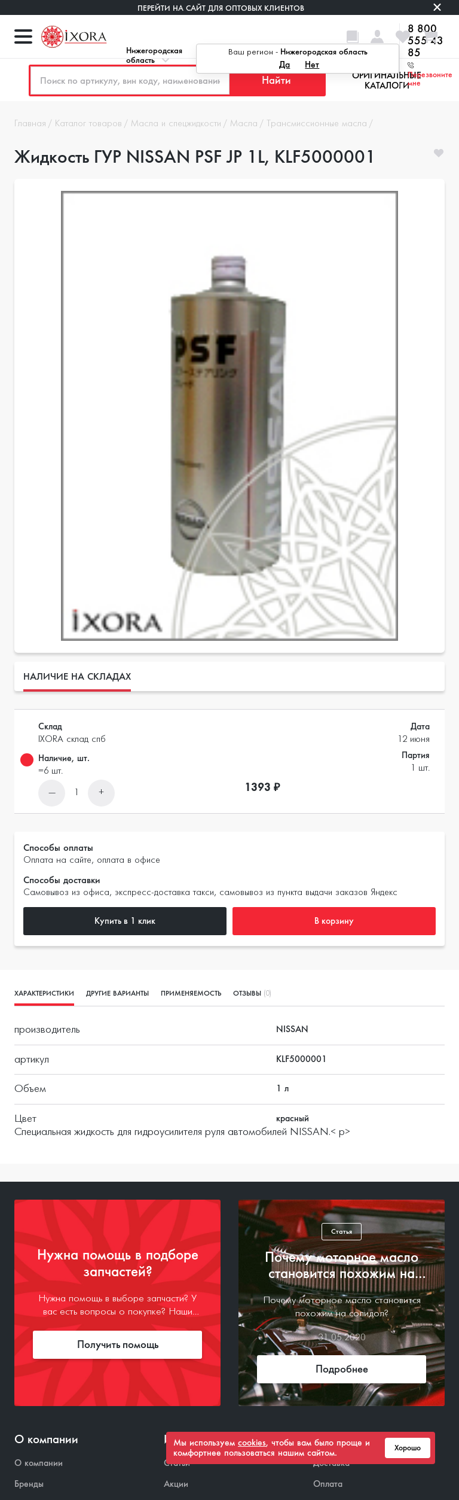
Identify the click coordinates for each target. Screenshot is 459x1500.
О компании (38, 1463)
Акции (176, 1484)
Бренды (29, 1484)
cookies (252, 1443)
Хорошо (407, 1448)
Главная (30, 124)
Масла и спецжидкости (176, 124)
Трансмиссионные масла (317, 124)
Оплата (327, 1484)
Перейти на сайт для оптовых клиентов (220, 8)
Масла (244, 124)
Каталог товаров (88, 124)
